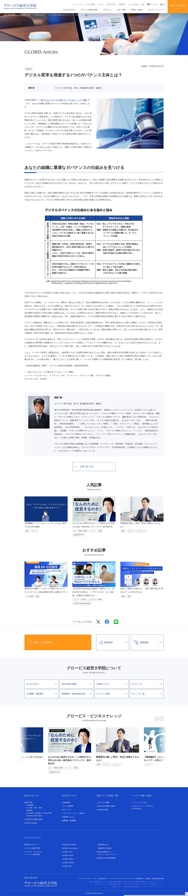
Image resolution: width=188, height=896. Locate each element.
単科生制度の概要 (76, 684)
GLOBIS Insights (103, 810)
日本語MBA (30, 805)
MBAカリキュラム (155, 882)
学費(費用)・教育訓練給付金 (76, 694)
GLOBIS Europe (67, 855)
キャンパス (77, 4)
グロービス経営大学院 (88, 10)
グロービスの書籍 (103, 802)
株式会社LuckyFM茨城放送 (106, 858)
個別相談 (146, 642)
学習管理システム (68, 817)
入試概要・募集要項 (41, 694)
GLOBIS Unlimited (30, 823)
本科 (40, 808)
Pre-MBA (38, 813)
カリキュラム (146, 684)
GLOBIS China (67, 852)
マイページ (152, 4)
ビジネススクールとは (130, 884)
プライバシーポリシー (87, 878)
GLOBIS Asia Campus (70, 848)
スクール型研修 (67, 806)
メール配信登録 (138, 878)
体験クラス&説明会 (178, 6)
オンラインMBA (111, 694)
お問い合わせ (111, 4)
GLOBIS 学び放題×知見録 (33, 819)
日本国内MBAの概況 (114, 882)
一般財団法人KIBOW (104, 848)
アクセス (100, 4)
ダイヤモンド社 (42, 147)
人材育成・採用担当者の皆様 (154, 878)
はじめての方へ (69, 10)
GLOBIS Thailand (68, 862)
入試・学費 (121, 10)
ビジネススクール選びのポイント (150, 884)
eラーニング (66, 810)
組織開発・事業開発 (69, 820)
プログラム (107, 10)
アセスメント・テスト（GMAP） (73, 813)
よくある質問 (90, 4)
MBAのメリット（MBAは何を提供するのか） (127, 886)
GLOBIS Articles (39, 15)
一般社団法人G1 (102, 844)
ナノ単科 (30, 808)
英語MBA (29, 810)
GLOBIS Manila (67, 859)
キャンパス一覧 (146, 694)
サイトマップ (114, 878)
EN (162, 4)
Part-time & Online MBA (34, 816)
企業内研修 (66, 802)
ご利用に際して (103, 878)
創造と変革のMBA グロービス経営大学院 (17, 15)
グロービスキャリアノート (154, 886)
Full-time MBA (47, 813)
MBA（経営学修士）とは (98, 882)
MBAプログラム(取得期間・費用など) (135, 882)
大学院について (111, 684)
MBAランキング (101, 884)
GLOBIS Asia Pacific (69, 844)
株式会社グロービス (31, 844)
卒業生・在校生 (137, 10)
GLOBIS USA (67, 866)
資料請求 (122, 4)
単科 (35, 808)
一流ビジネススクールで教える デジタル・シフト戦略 (63, 100)
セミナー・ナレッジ (155, 10)
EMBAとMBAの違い (114, 884)
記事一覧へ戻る (84, 467)
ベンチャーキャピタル (139, 802)
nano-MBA (30, 813)
